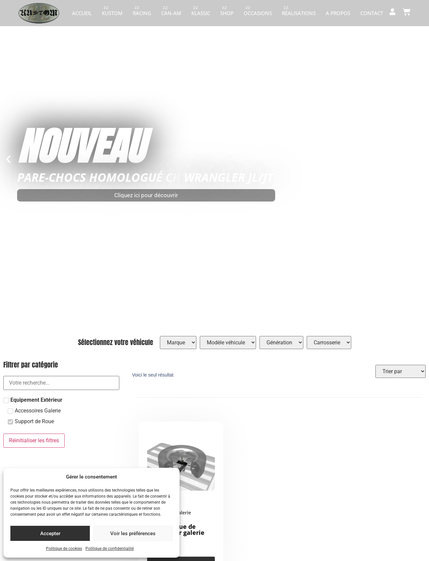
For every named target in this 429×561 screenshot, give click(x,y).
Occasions (258, 13)
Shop (227, 13)
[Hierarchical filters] (178, 342)
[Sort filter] (400, 371)
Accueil (82, 13)
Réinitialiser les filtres (34, 440)
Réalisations (299, 13)
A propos (338, 13)
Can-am (171, 13)
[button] (8, 159)
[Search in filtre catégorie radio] (61, 383)
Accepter (50, 533)
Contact (371, 13)
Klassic (200, 13)
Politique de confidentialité (109, 548)
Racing (142, 13)
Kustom (112, 13)
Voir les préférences (133, 533)
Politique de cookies (64, 548)
